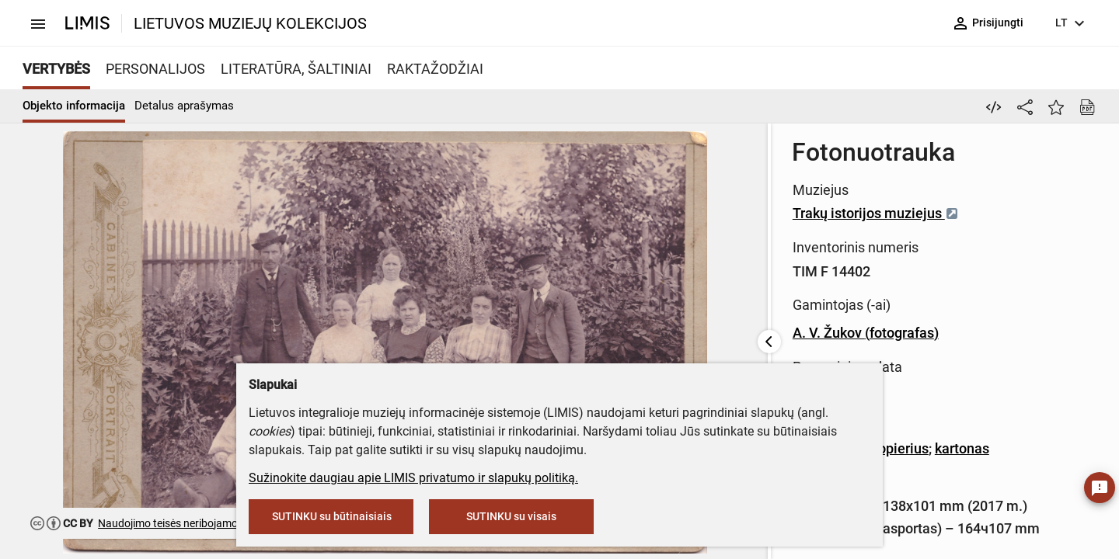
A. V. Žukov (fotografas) (469, 333)
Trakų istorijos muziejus (479, 213)
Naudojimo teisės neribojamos (170, 523)
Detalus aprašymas (184, 106)
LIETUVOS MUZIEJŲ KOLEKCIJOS (250, 23)
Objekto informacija (74, 106)
